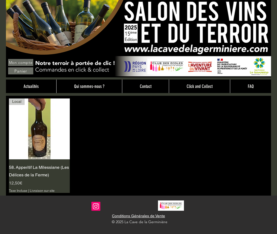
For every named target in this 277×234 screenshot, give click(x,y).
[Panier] (20, 70)
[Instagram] (95, 206)
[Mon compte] (20, 62)
